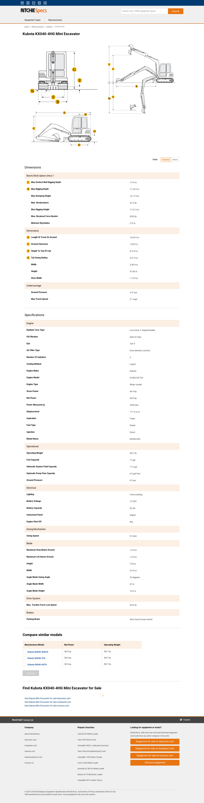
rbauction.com (30, 740)
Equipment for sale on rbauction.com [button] (155, 741)
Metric (175, 159)
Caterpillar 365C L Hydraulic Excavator (93, 745)
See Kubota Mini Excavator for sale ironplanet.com (48, 702)
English (187, 720)
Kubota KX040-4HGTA (38, 652)
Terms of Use (110, 792)
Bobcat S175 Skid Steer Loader (90, 774)
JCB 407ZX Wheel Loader (88, 734)
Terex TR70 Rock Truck (87, 740)
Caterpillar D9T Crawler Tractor (90, 780)
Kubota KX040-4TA (36, 658)
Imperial (166, 159)
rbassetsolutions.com (33, 757)
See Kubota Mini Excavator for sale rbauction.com (48, 698)
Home (26, 27)
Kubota (49, 27)
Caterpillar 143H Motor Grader (90, 757)
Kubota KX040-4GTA (37, 664)
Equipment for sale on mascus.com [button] (155, 755)
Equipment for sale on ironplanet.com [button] (155, 748)
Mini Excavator (38, 27)
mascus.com (30, 751)
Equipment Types (32, 20)
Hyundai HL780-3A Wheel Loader (91, 769)
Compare (31, 673)
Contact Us (28, 720)
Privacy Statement (97, 792)
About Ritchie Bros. (32, 734)
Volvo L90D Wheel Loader (88, 763)
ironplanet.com (31, 745)
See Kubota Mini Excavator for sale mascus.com (47, 705)
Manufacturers (55, 20)
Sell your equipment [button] (155, 762)
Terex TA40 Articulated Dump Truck (92, 751)
